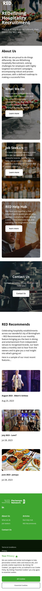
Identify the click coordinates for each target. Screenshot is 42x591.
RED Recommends (29, 524)
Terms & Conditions (9, 547)
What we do (6, 520)
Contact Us (21, 293)
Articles (26, 516)
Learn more (14, 113)
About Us (6, 516)
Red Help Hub (28, 520)
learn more (14, 228)
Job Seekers (6, 524)
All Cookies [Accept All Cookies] (21, 579)
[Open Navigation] (37, 3)
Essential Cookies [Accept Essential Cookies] (20, 585)
